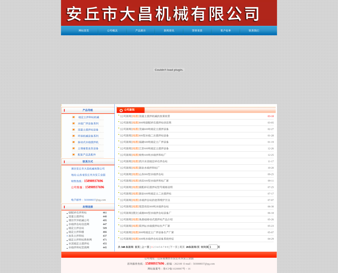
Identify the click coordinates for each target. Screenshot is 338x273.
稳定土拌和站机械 (88, 117)
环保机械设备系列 (88, 135)
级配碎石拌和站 (78, 212)
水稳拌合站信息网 (79, 224)
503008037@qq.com (204, 263)
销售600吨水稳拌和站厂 (152, 154)
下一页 (174, 246)
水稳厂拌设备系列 (88, 123)
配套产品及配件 (87, 154)
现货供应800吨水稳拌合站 (154, 206)
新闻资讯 (169, 30)
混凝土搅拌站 (76, 216)
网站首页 (84, 30)
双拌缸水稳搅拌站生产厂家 (154, 225)
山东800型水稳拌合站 (151, 174)
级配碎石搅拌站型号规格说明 (156, 187)
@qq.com (101, 199)
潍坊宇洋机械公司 (79, 220)
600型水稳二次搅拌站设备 (154, 135)
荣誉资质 (197, 30)
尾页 (182, 246)
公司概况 (112, 30)
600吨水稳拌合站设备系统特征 (156, 238)
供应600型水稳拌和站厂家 (154, 180)
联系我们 (254, 30)
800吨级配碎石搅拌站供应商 (155, 122)
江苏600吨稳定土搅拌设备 (154, 148)
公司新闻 (126, 116)
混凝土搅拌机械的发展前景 (154, 116)
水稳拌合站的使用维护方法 (154, 200)
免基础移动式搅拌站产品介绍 (156, 219)
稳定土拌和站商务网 (80, 239)
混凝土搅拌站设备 (88, 129)
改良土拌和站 (76, 235)
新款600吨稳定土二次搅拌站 (155, 193)
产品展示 (140, 30)
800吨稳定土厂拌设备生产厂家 (156, 232)
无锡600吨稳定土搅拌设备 (154, 129)
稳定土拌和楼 (76, 231)
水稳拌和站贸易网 (79, 247)
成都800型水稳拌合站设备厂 (155, 212)
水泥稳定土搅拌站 (79, 243)
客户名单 (226, 30)
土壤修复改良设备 (88, 148)
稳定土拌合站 (76, 228)
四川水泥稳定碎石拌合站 (153, 161)
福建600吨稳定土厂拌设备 (154, 141)
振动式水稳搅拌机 (88, 142)
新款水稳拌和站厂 (149, 167)
